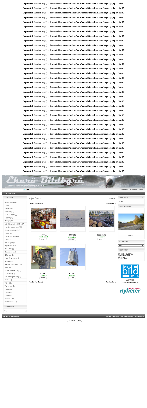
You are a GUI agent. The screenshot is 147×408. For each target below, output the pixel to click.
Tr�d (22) (8, 283)
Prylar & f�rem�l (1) (12, 258)
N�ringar (12, 193)
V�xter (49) (9, 295)
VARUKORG (133, 190)
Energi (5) (8, 205)
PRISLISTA (121, 257)
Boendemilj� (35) (11, 202)
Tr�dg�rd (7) (10, 286)
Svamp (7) (8, 280)
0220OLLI (131, 235)
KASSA (141, 190)
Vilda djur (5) (9, 292)
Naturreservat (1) (10, 252)
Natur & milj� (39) (11, 249)
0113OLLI (43, 273)
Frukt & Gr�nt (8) (11, 215)
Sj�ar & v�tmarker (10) (13, 264)
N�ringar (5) (9, 255)
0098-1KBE (101, 235)
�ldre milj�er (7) (11, 302)
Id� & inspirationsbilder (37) (14, 224)
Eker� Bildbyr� (79, 321)
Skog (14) (8, 267)
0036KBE (72, 235)
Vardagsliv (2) (9, 289)
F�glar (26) (9, 218)
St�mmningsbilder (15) (13, 277)
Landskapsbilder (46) (12, 236)
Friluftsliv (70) (9, 211)
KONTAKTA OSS (123, 259)
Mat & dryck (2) (10, 243)
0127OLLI (72, 273)
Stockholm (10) (10, 274)
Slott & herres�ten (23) (13, 270)
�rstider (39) (9, 298)
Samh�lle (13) (10, 261)
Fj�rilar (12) (9, 208)
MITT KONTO (124, 190)
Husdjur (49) (9, 221)
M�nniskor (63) (10, 246)
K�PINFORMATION (124, 256)
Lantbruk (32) (9, 239)
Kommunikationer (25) (12, 230)
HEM (6, 193)
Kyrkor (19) (8, 233)
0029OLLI (43, 235)
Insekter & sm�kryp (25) (13, 227)
